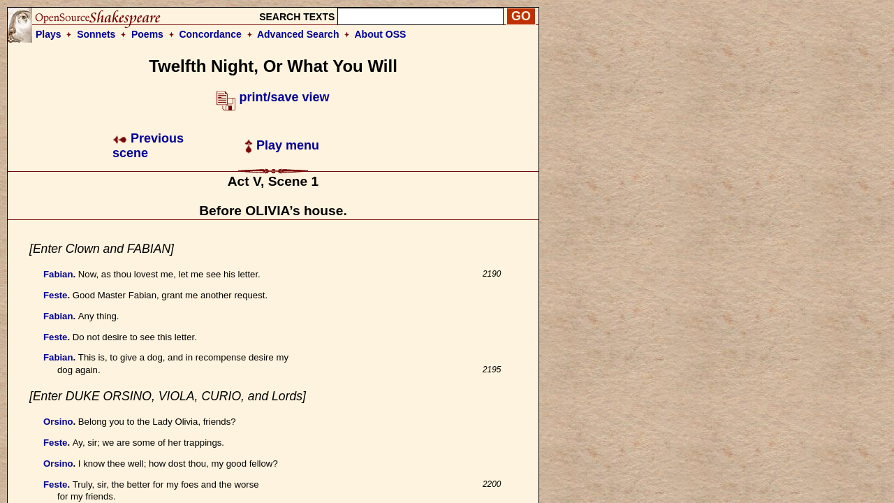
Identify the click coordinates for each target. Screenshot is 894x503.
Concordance (210, 34)
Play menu (281, 145)
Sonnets (96, 34)
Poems (147, 34)
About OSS (380, 34)
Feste (55, 295)
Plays (48, 34)
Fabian (58, 274)
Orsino (58, 421)
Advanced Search (298, 34)
